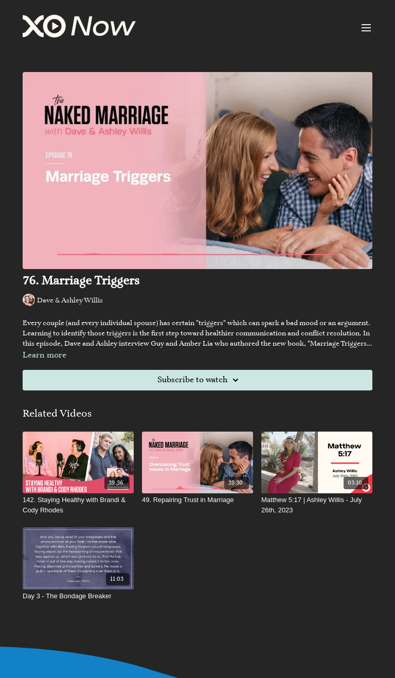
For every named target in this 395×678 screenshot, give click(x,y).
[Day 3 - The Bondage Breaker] (78, 596)
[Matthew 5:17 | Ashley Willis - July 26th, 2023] (316, 505)
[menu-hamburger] (366, 28)
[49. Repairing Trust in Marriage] (197, 500)
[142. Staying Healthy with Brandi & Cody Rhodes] (78, 505)
